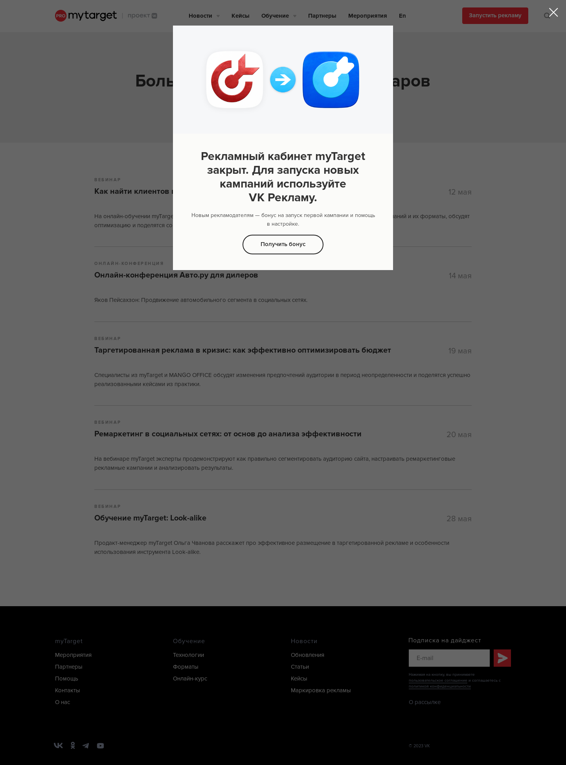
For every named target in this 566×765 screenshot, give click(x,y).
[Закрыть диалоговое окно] (553, 12)
